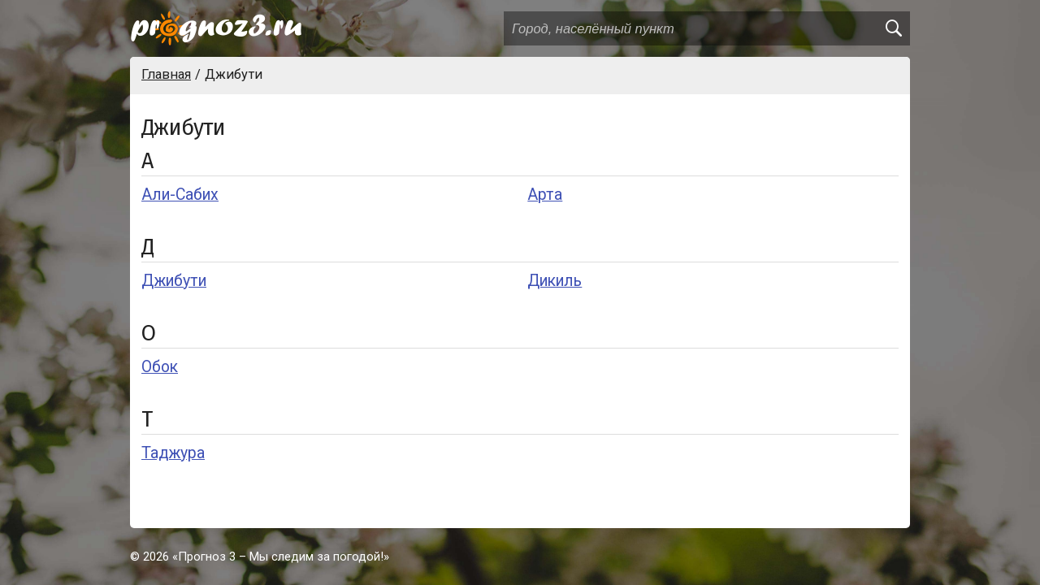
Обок (159, 367)
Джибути (173, 280)
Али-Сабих (180, 194)
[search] (893, 28)
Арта (544, 194)
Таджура (173, 453)
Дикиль (554, 280)
